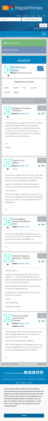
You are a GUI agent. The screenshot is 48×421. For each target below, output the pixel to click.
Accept (24, 415)
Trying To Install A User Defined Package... (20, 318)
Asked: (15, 113)
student (15, 169)
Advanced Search (40, 28)
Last (16, 364)
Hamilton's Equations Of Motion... (21, 109)
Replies (16, 92)
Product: (15, 326)
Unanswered (32, 379)
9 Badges (15, 70)
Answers (7, 92)
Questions (34, 88)
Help (39, 16)
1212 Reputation (18, 67)
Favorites (15, 88)
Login (19, 16)
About (44, 16)
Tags (18, 379)
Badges (23, 383)
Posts (25, 88)
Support (33, 16)
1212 (27, 113)
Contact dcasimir (40, 68)
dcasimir (21, 113)
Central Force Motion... (18, 161)
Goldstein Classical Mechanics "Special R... (21, 258)
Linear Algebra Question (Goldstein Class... (21, 221)
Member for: (15, 73)
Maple (22, 326)
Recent (30, 383)
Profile (6, 88)
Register (25, 16)
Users (24, 379)
